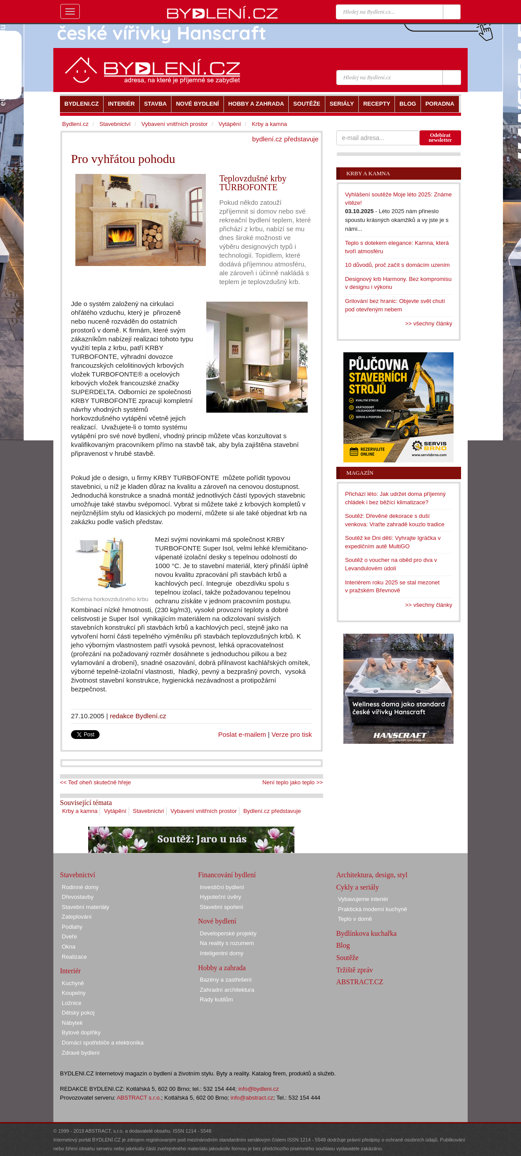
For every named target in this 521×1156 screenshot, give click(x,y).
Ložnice (72, 1003)
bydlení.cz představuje (285, 139)
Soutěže (347, 957)
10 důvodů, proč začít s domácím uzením (397, 265)
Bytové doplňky (81, 1032)
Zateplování (77, 916)
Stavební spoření (221, 907)
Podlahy (72, 926)
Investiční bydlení (222, 887)
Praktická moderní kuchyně (372, 909)
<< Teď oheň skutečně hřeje (95, 782)
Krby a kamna (79, 811)
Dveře (69, 936)
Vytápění (115, 811)
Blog (343, 945)
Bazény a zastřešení (226, 979)
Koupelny (74, 993)
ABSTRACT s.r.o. (139, 1097)
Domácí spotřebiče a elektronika (103, 1042)
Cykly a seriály (357, 887)
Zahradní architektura (227, 989)
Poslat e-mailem (242, 734)
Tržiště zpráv (354, 970)
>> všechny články (428, 323)
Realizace (74, 956)
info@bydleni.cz (258, 1089)
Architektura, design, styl (372, 875)
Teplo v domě (355, 919)
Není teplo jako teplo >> (292, 782)
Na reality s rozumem (227, 943)
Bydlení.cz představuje (272, 811)
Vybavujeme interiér (363, 899)
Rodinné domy (80, 887)
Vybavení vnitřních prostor (204, 811)
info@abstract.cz (252, 1097)
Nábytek (72, 1022)
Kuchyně (73, 983)
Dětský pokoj (78, 1012)
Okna (68, 946)
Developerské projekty (228, 933)
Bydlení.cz (75, 124)
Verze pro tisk (292, 734)
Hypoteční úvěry (220, 897)
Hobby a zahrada (222, 967)
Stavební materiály (85, 907)
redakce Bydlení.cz (138, 716)
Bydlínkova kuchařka (366, 933)
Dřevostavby (77, 897)
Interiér (70, 971)
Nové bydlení (217, 921)
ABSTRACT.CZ (359, 982)
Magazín (359, 472)
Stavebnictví (148, 811)
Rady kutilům (216, 999)
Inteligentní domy (221, 953)
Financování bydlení (227, 875)
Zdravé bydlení (81, 1052)
